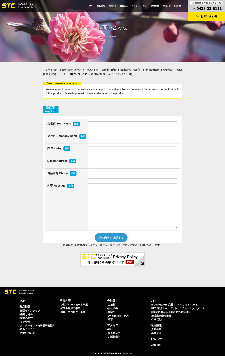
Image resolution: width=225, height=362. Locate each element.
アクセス (135, 6)
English (177, 6)
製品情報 (101, 6)
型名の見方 (26, 324)
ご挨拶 (111, 311)
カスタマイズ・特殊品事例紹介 (37, 332)
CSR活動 (156, 326)
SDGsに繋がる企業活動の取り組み (170, 318)
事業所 (111, 318)
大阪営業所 (114, 343)
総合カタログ (27, 335)
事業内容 (112, 6)
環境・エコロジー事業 (73, 318)
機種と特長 (26, 320)
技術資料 (25, 328)
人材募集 (156, 335)
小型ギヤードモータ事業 (74, 311)
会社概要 (113, 314)
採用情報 (155, 6)
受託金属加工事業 (70, 314)
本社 (110, 335)
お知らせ (167, 6)
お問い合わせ (209, 16)
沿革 (110, 326)
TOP (91, 6)
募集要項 (156, 339)
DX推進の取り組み (118, 322)
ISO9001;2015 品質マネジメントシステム (174, 311)
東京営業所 (114, 339)
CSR (145, 6)
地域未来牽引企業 (161, 322)
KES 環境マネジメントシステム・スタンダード (177, 314)
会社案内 (124, 6)
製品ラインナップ (30, 317)
